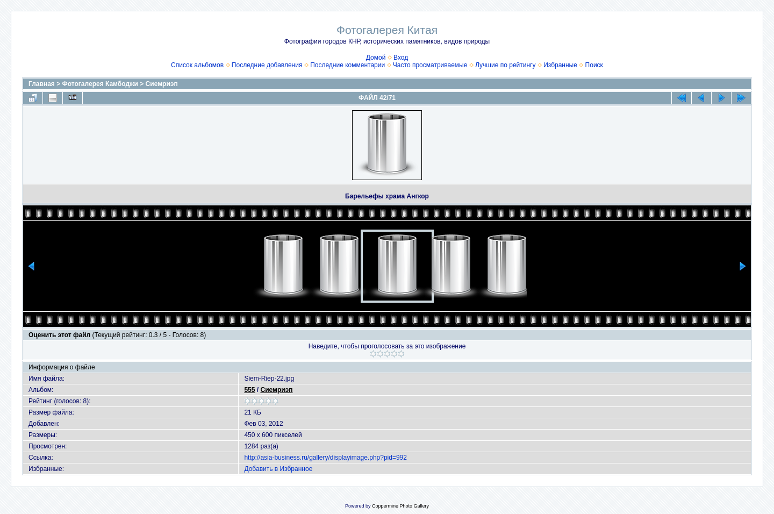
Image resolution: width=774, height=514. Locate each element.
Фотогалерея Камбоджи (100, 84)
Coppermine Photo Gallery (400, 506)
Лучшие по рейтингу (505, 65)
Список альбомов (197, 65)
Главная (41, 84)
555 (249, 390)
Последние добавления (267, 65)
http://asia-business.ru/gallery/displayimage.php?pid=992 (325, 457)
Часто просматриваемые (430, 65)
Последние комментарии (347, 65)
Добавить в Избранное (278, 469)
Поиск (594, 65)
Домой (376, 57)
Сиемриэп (162, 84)
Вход (400, 57)
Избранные (560, 65)
